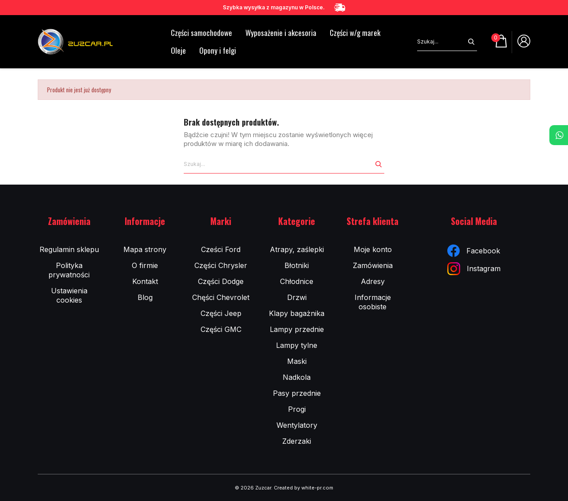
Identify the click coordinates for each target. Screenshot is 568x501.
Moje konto (373, 249)
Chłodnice (296, 281)
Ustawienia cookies (69, 295)
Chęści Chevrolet (220, 297)
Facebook (473, 251)
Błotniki (296, 265)
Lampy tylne (296, 345)
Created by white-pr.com (303, 488)
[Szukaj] (441, 42)
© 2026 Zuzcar (253, 488)
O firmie (145, 265)
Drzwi (297, 297)
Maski (297, 361)
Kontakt (145, 281)
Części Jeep (221, 313)
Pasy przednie (297, 393)
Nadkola (297, 377)
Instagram (474, 268)
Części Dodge (221, 281)
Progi (297, 409)
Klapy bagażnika (296, 313)
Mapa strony (144, 249)
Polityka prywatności (69, 270)
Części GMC (221, 329)
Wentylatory (296, 425)
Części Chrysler (220, 265)
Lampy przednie (297, 329)
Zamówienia (373, 265)
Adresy (373, 281)
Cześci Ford (221, 249)
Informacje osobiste (373, 302)
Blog (145, 297)
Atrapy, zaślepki (297, 249)
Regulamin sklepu (69, 249)
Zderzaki (296, 441)
